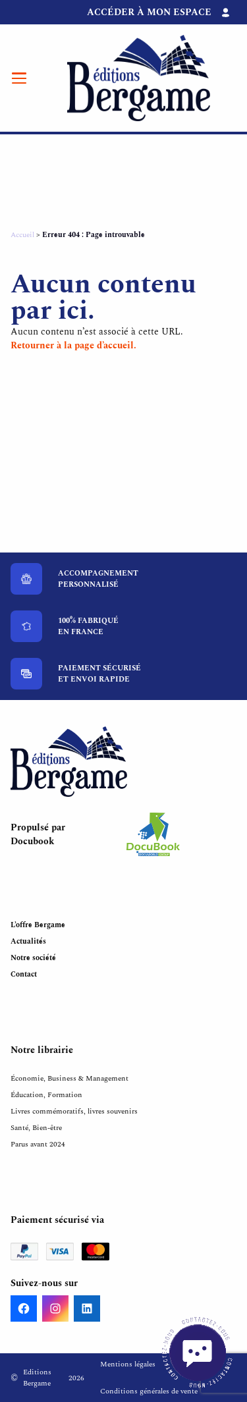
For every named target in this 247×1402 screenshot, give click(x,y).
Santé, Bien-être (36, 1127)
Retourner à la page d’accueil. (73, 345)
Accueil (22, 234)
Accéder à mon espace (149, 12)
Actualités (28, 941)
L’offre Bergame (38, 924)
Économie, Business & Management (69, 1078)
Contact (24, 974)
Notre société (33, 957)
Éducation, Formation (46, 1094)
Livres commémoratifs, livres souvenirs (74, 1111)
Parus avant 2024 (38, 1144)
